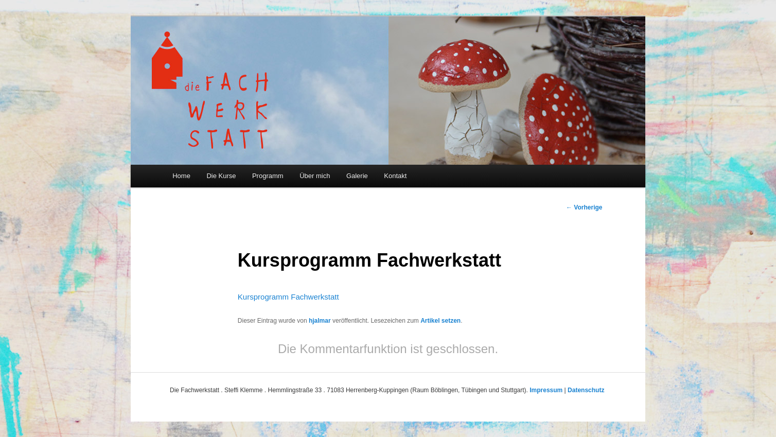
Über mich (314, 176)
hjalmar (320, 320)
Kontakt (395, 176)
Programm (268, 176)
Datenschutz (586, 390)
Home (181, 176)
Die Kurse (221, 176)
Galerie (357, 176)
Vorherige (584, 207)
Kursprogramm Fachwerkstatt (288, 296)
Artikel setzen (440, 320)
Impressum (546, 390)
